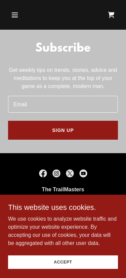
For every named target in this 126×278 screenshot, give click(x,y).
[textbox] (63, 104)
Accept (63, 261)
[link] (111, 15)
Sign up (63, 130)
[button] (20, 15)
